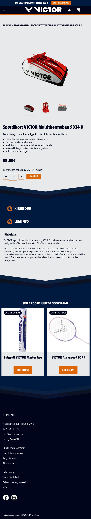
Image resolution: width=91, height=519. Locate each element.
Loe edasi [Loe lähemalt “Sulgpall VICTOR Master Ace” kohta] (23, 370)
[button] (3, 9)
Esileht (7, 25)
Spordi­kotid (21, 25)
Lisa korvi (33, 176)
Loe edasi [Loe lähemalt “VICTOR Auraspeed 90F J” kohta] (68, 370)
